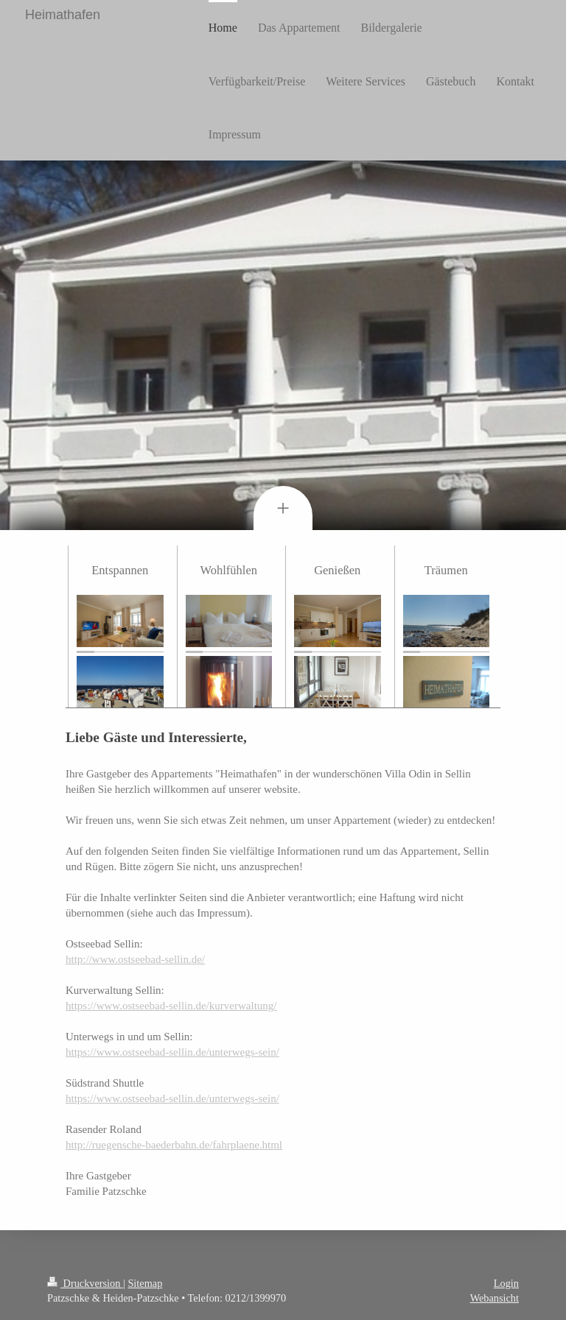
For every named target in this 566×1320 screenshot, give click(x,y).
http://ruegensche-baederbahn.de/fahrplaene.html (174, 1145)
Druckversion (85, 1283)
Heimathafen (62, 14)
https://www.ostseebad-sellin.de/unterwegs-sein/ (172, 1052)
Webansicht (494, 1298)
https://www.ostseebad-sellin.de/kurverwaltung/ (171, 1006)
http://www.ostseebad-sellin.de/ (135, 959)
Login (506, 1283)
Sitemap (144, 1283)
